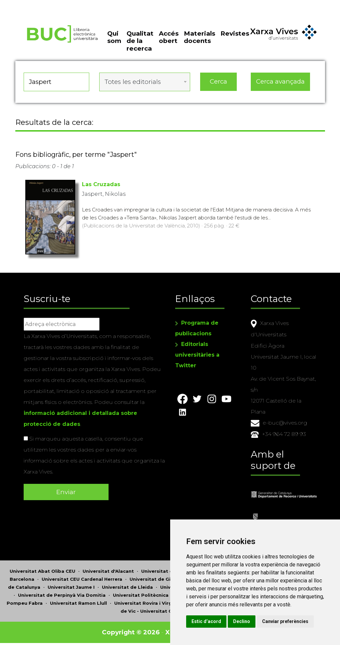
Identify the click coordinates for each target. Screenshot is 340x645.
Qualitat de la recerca (140, 41)
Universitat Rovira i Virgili (145, 601)
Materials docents (199, 37)
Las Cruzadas (101, 184)
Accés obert (168, 37)
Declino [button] (241, 621)
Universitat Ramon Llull (78, 601)
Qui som (114, 37)
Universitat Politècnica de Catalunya (157, 593)
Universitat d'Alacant (108, 569)
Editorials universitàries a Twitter (197, 355)
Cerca (218, 81)
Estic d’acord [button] (206, 621)
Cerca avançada (280, 81)
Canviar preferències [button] (285, 621)
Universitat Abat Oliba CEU (42, 569)
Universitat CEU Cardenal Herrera (82, 577)
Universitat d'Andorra (167, 569)
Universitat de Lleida (127, 585)
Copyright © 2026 (131, 631)
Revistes (234, 33)
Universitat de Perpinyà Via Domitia (62, 593)
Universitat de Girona (156, 577)
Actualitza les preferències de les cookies (60, 4)
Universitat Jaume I (71, 585)
